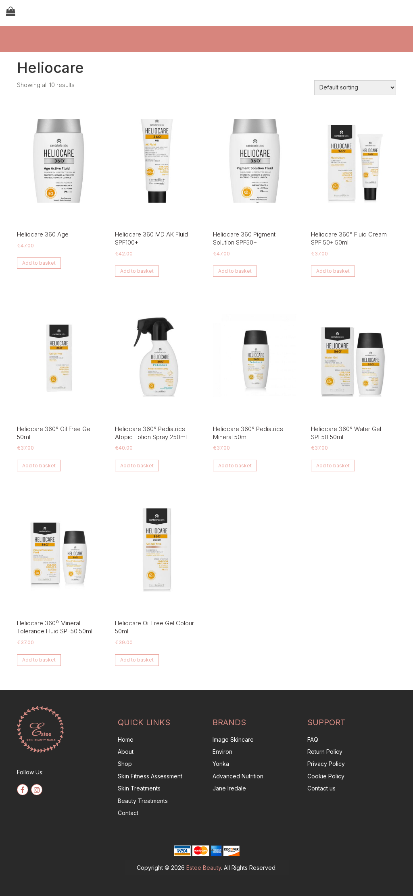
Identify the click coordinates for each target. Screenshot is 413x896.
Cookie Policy (325, 776)
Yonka (221, 763)
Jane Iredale (229, 788)
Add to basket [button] (39, 263)
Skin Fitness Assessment (150, 776)
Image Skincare (233, 739)
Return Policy (324, 751)
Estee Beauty (203, 867)
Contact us (321, 788)
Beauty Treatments (143, 800)
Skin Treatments (139, 788)
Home (125, 739)
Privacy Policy (326, 763)
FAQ (312, 739)
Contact (128, 812)
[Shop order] (355, 87)
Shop (125, 763)
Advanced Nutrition (238, 776)
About (125, 751)
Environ (222, 751)
